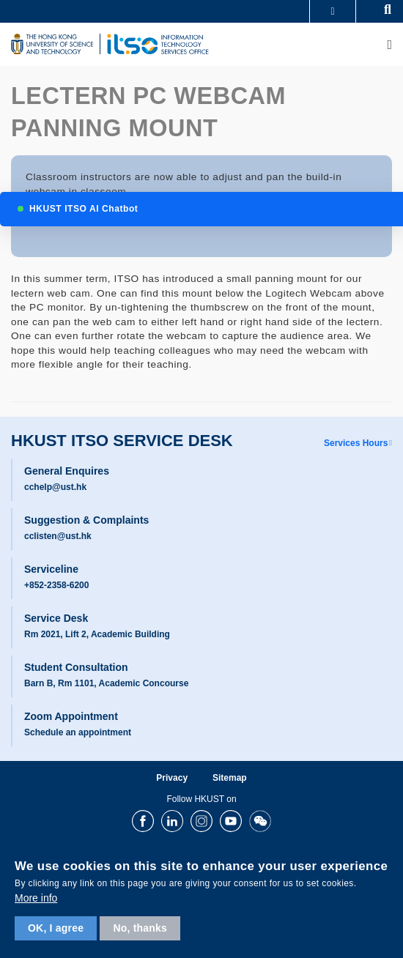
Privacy (172, 778)
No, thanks (140, 928)
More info (36, 898)
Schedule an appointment (77, 732)
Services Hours (356, 443)
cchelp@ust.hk (55, 487)
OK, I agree (56, 928)
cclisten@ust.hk (58, 536)
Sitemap (229, 778)
